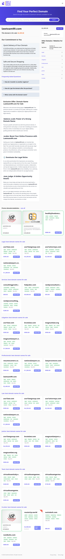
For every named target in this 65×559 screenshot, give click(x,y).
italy (4, 480)
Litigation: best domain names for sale (15, 317)
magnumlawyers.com (54, 436)
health (47, 218)
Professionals (45, 63)
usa (15, 495)
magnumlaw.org (52, 323)
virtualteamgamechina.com (36, 474)
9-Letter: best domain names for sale (14, 507)
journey (35, 516)
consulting (12, 287)
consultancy (6, 269)
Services (43, 56)
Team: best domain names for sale (13, 469)
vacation (36, 515)
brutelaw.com (30, 323)
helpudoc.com (30, 285)
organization (14, 493)
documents (27, 291)
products (51, 216)
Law (43, 67)
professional (14, 249)
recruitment (6, 367)
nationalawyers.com (11, 263)
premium (31, 518)
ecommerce (52, 218)
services (8, 249)
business (5, 289)
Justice (43, 70)
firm (33, 327)
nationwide (15, 267)
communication (36, 287)
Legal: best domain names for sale (13, 242)
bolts (5, 541)
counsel (5, 253)
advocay (47, 327)
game (30, 479)
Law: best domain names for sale (13, 393)
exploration (30, 516)
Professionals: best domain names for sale (16, 355)
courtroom (6, 345)
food (46, 219)
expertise (9, 291)
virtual (16, 479)
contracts (56, 327)
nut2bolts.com (9, 535)
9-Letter (43, 78)
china (33, 479)
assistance (27, 289)
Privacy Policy (53, 555)
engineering (53, 515)
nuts (16, 539)
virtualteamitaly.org (11, 474)
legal (5, 249)
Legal (43, 52)
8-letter (36, 327)
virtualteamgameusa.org (13, 490)
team (5, 383)
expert (47, 291)
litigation (5, 251)
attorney (10, 251)
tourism (26, 518)
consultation (51, 249)
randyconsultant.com (54, 285)
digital (30, 287)
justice (37, 251)
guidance (47, 289)
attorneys (57, 249)
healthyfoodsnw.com (54, 213)
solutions (52, 289)
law (14, 251)
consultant (58, 289)
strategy (15, 305)
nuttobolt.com (51, 512)
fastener (53, 518)
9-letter (47, 329)
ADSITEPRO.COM (7, 226)
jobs (15, 365)
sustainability (6, 287)
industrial (59, 515)
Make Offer (59, 28)
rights (51, 327)
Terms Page (60, 555)
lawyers (47, 367)
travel (26, 516)
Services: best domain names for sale (14, 280)
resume (15, 363)
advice (58, 251)
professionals (6, 267)
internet (56, 216)
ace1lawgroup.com (32, 247)
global (26, 515)
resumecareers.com (11, 360)
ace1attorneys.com (53, 247)
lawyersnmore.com (53, 360)
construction (48, 516)
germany (47, 480)
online (47, 216)
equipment (9, 537)
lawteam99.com (12, 28)
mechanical (11, 539)
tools (5, 537)
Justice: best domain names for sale (14, 431)
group (26, 251)
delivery (57, 218)
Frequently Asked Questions (11, 77)
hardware (47, 515)
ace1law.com (8, 247)
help (36, 289)
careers (11, 365)
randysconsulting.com (12, 301)
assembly (54, 516)
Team (43, 74)
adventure (31, 515)
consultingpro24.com (12, 285)
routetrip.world (30, 512)
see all (23, 208)
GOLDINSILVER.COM (28, 226)
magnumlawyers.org (12, 339)
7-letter (9, 253)
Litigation (44, 59)
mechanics (48, 518)
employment (6, 365)
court (30, 327)
